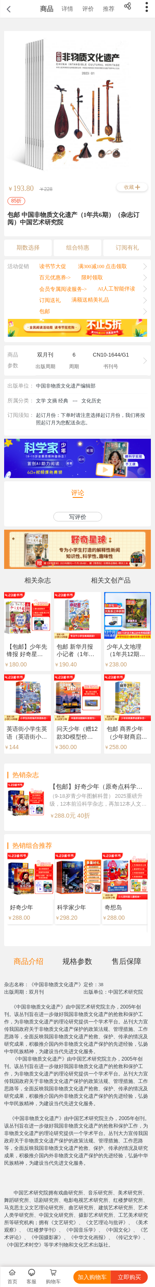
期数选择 (28, 248)
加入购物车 (92, 1277)
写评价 (77, 517)
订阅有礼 (127, 248)
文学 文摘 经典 (52, 401)
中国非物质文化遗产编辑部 (65, 386)
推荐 (108, 9)
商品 (46, 8)
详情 (67, 9)
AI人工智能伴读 (116, 289)
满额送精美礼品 (90, 300)
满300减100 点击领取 (102, 266)
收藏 (129, 187)
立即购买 (129, 1277)
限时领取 (92, 278)
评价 (88, 9)
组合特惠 (77, 248)
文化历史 (91, 401)
